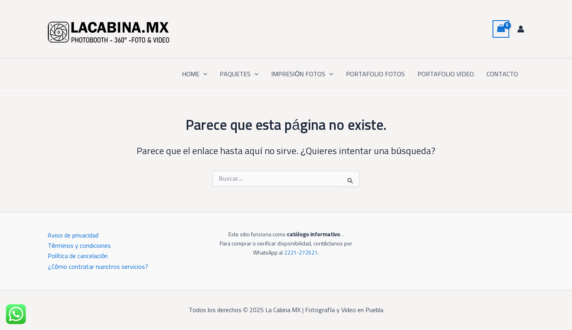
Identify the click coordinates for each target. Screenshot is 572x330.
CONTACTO (502, 74)
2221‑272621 (301, 253)
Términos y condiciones (79, 246)
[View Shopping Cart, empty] (501, 28)
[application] (203, 74)
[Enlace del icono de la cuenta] (520, 29)
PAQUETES (239, 74)
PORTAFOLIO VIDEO (445, 74)
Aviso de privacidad (73, 235)
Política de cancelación (78, 256)
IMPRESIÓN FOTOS (302, 74)
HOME (194, 74)
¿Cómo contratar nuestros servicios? (98, 267)
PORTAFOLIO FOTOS (375, 74)
